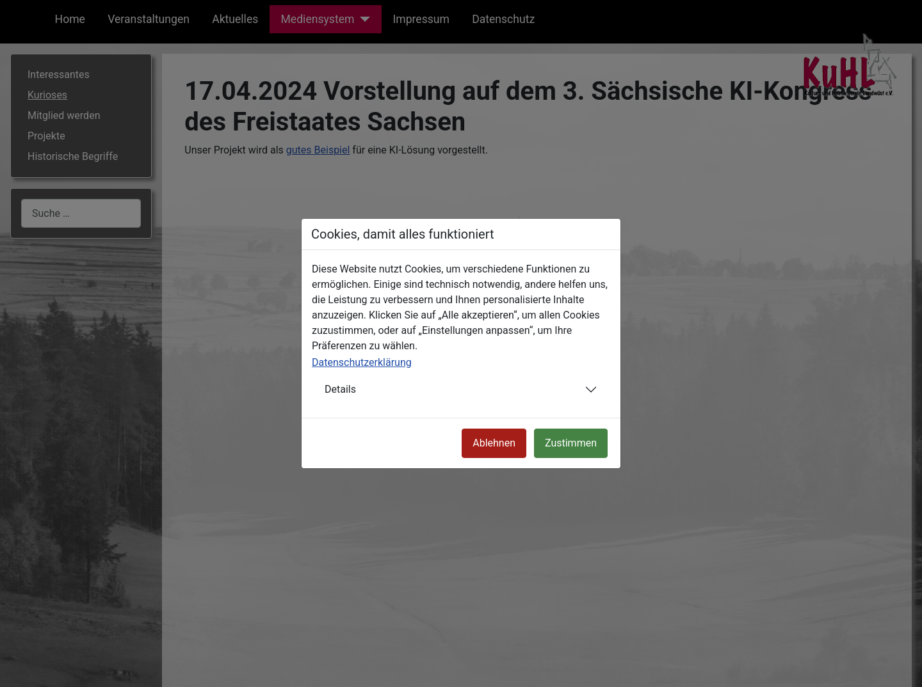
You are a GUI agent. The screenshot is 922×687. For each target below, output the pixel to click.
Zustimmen (571, 443)
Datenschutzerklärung (362, 362)
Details (340, 389)
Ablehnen (494, 443)
